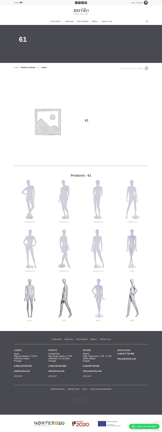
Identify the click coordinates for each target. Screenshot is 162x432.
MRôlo (95, 21)
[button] (137, 2)
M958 (98, 320)
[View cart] (146, 3)
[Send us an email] (82, 2)
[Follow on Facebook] (76, 2)
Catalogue (56, 21)
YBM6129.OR (98, 271)
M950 (132, 271)
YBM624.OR (30, 271)
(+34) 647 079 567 (91, 366)
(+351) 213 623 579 (23, 366)
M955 (64, 320)
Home (16, 67)
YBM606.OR (132, 222)
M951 (29, 320)
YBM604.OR (64, 222)
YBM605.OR (98, 222)
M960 (132, 320)
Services (69, 21)
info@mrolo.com (22, 371)
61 (38, 67)
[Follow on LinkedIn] (85, 2)
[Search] (147, 21)
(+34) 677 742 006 (125, 354)
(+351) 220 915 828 (57, 366)
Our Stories (82, 21)
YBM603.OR (30, 222)
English (19, 2)
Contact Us (106, 21)
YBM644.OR (64, 271)
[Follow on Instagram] (79, 2)
